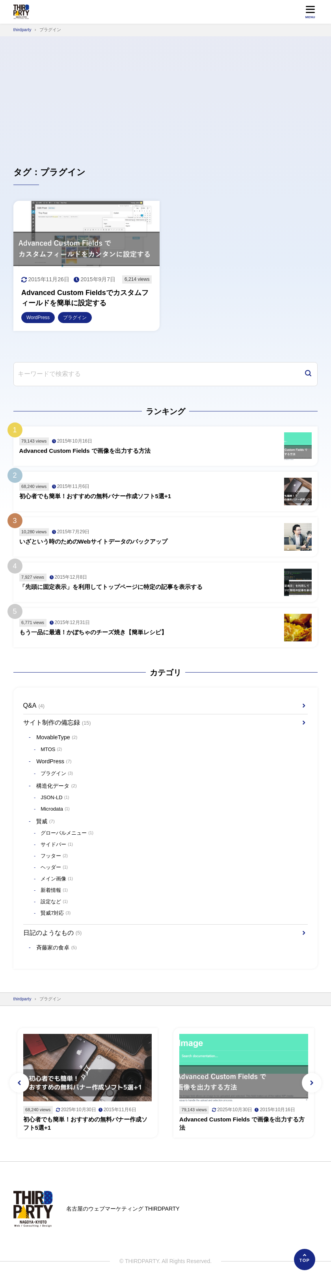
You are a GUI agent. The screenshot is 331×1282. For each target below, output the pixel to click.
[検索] (308, 374)
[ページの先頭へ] (304, 1259)
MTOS (51, 749)
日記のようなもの (52, 933)
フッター (54, 856)
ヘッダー (54, 868)
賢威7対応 (56, 914)
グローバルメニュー (67, 833)
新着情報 (54, 891)
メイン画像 (57, 879)
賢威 (45, 821)
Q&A (34, 705)
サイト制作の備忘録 (57, 722)
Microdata (55, 809)
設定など (54, 902)
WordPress (54, 761)
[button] (19, 1083)
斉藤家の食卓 (56, 948)
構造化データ (56, 786)
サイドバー (57, 845)
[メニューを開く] (310, 12)
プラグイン (57, 773)
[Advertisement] (165, 95)
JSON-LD (55, 798)
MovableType (56, 737)
